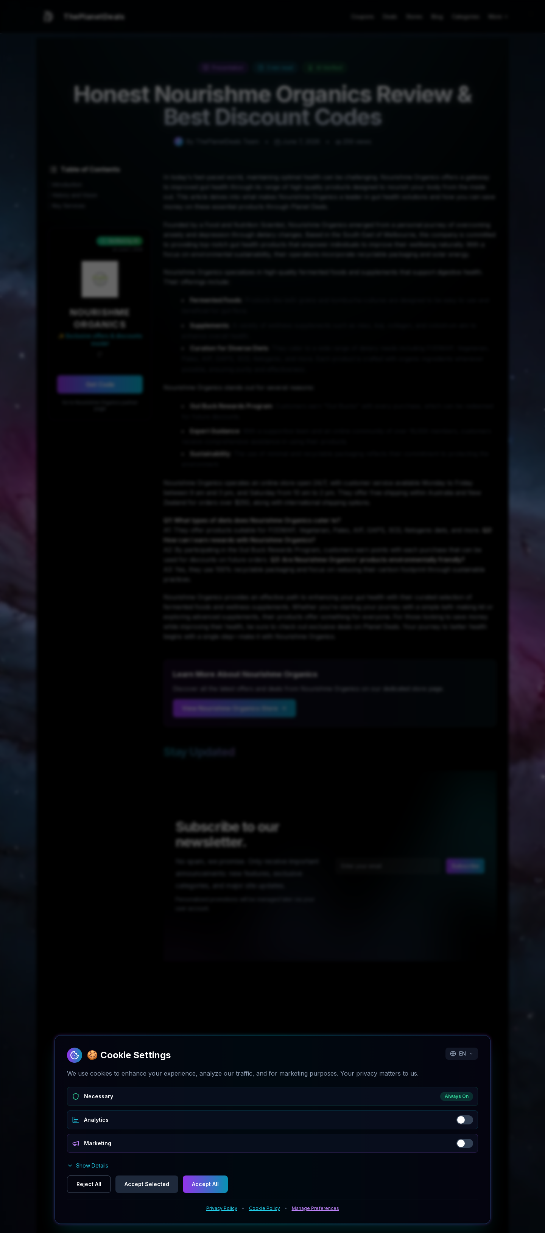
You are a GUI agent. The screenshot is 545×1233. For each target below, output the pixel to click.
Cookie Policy (264, 1208)
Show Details (87, 1165)
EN (461, 1053)
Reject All (88, 1184)
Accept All (205, 1184)
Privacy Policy (221, 1208)
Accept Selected (147, 1184)
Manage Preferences (315, 1208)
